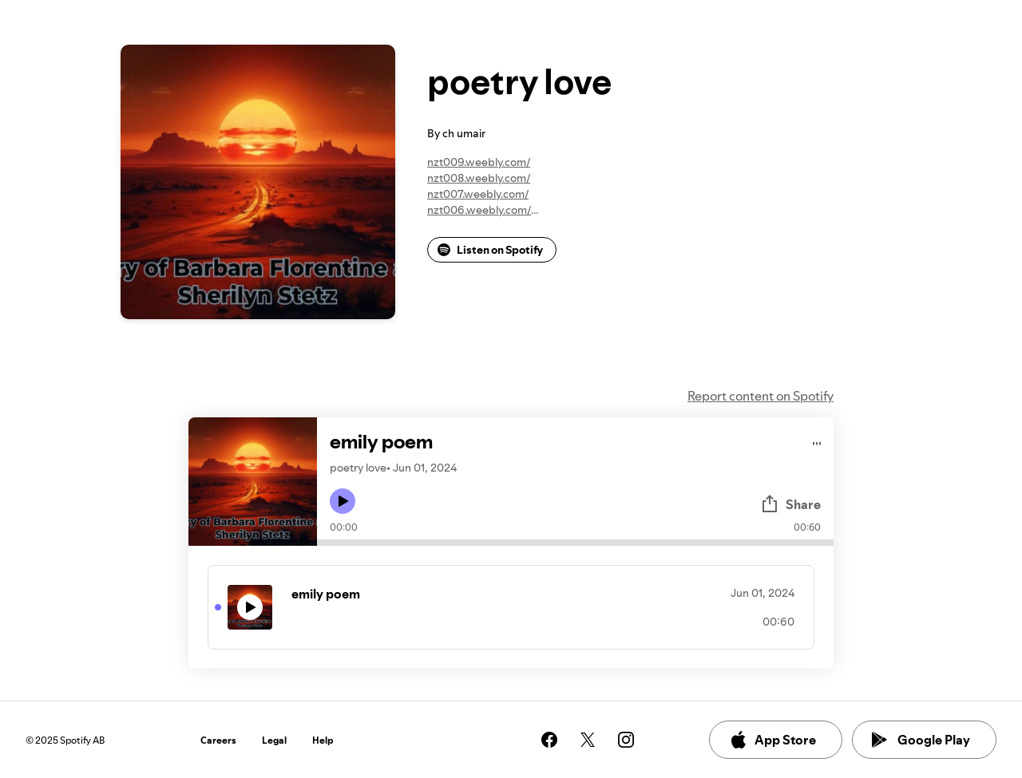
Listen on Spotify (490, 250)
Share (790, 504)
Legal (274, 740)
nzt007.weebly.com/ (478, 194)
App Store (772, 739)
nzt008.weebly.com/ (478, 178)
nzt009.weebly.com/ (478, 162)
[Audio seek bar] (575, 542)
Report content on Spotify (760, 396)
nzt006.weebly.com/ (479, 210)
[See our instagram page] (626, 739)
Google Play (921, 739)
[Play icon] (342, 501)
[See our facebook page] (549, 739)
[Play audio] (817, 440)
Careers (218, 740)
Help (323, 740)
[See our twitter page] (587, 739)
